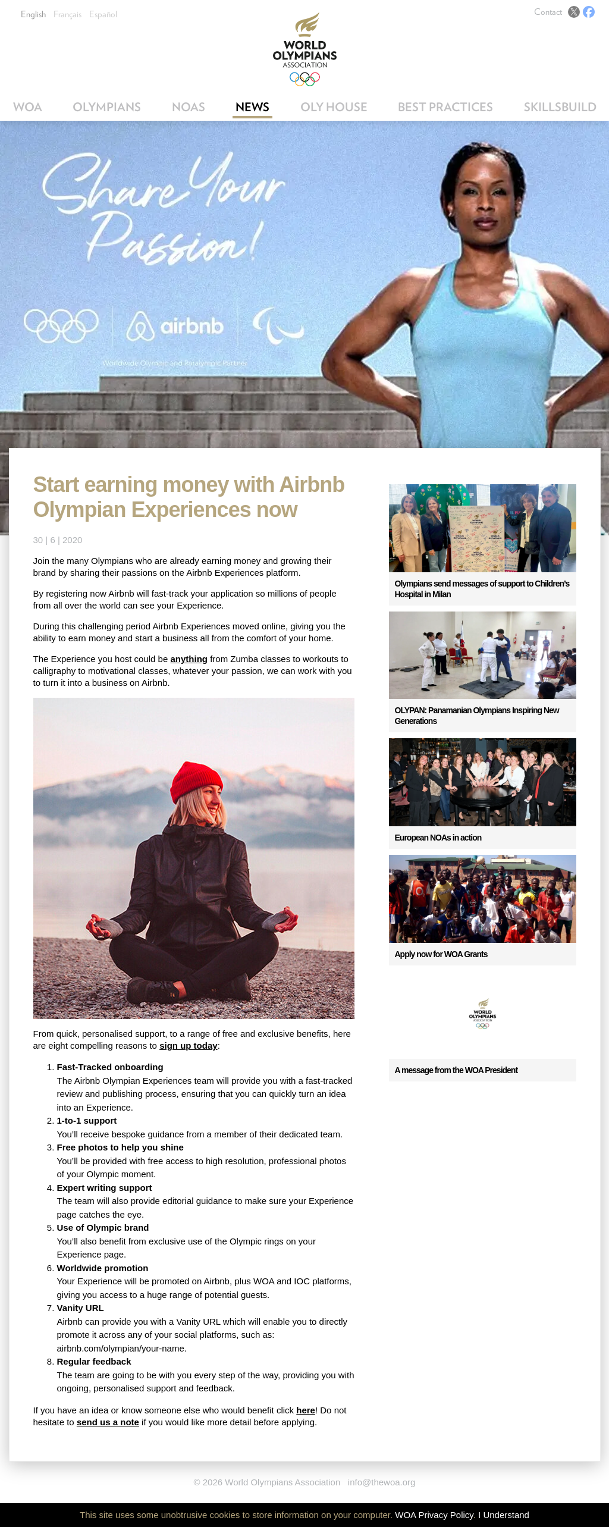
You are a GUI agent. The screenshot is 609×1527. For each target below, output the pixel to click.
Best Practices (445, 107)
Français (67, 14)
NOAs (188, 107)
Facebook (589, 12)
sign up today (188, 1045)
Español (103, 14)
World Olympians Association (305, 49)
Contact (548, 12)
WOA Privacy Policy (434, 1515)
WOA (27, 107)
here (305, 1410)
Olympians (107, 107)
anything (189, 659)
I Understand (503, 1515)
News (252, 107)
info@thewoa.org (382, 1482)
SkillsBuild (560, 107)
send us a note (108, 1422)
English (33, 14)
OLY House (334, 107)
